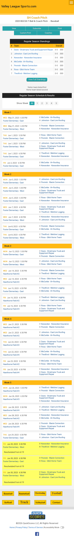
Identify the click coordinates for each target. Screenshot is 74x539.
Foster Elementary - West (13, 129)
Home (12, 527)
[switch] (62, 527)
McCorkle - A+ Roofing (23, 62)
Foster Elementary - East (13, 121)
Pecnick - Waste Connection (25, 65)
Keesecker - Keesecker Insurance (28, 58)
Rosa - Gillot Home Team (24, 69)
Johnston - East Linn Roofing (26, 54)
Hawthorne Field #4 (11, 355)
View (14, 28)
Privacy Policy (21, 527)
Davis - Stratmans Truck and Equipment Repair (33, 50)
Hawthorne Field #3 (11, 309)
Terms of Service (35, 527)
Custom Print (25, 33)
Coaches (48, 33)
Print (60, 28)
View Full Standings (37, 79)
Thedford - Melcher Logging (25, 73)
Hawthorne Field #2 (11, 274)
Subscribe (37, 28)
